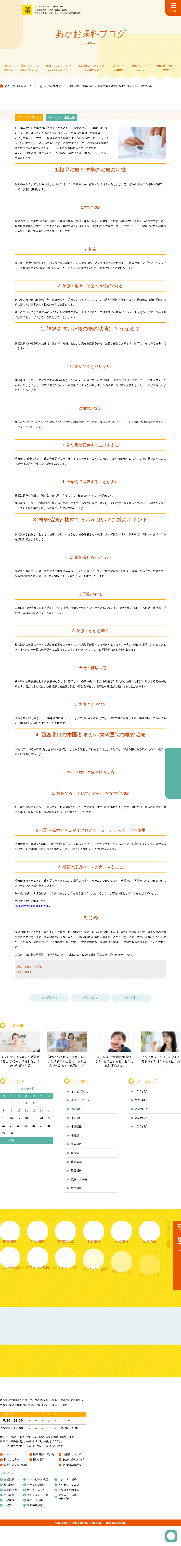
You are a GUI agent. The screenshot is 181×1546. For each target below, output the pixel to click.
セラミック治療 (36, 1484)
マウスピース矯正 (37, 1479)
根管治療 (9, 1484)
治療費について (72, 1454)
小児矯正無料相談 (68, 1489)
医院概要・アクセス (45, 1454)
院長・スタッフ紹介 (15, 1464)
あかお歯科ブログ (73, 1459)
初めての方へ (12, 1459)
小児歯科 (9, 1500)
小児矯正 (9, 1505)
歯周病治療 (10, 1489)
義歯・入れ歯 (35, 1500)
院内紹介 (38, 1459)
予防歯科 (9, 1494)
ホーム (8, 1454)
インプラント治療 (37, 1494)
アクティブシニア (68, 1484)
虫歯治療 (9, 1479)
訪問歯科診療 (35, 1505)
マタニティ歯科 (67, 1479)
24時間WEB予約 (72, 1464)
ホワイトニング (36, 1489)
